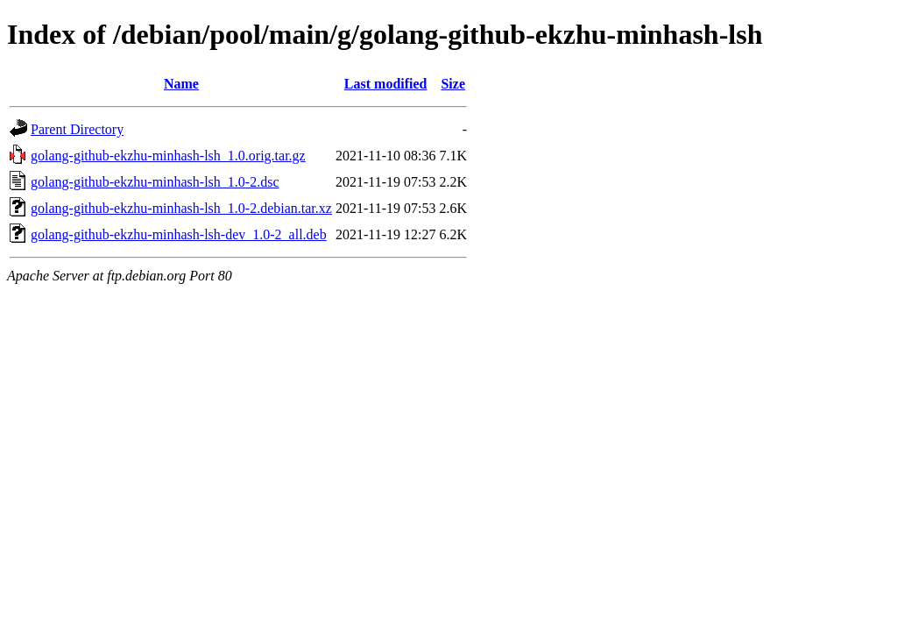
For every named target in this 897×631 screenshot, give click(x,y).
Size (453, 83)
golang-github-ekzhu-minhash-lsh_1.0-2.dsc (155, 181)
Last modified (385, 83)
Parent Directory (77, 129)
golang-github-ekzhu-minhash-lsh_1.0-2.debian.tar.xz (181, 208)
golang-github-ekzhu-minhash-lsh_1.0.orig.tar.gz (168, 155)
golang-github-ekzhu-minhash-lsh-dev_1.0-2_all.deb (179, 234)
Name (181, 83)
